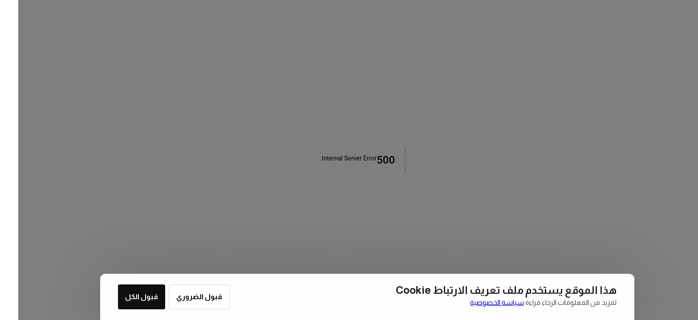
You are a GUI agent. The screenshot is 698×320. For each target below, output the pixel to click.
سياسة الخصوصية (479, 302)
